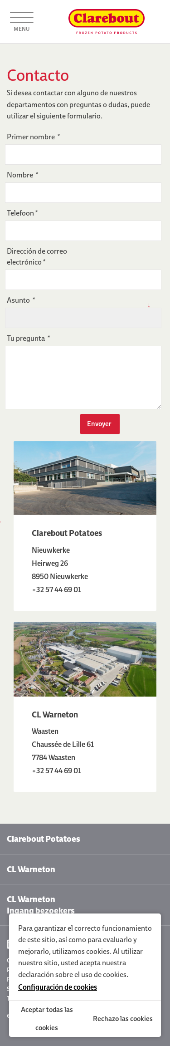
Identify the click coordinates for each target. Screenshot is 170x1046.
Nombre (22, 175)
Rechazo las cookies (123, 1018)
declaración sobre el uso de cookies (72, 974)
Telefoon (22, 213)
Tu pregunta (28, 338)
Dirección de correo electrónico (37, 256)
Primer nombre (33, 137)
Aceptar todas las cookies (47, 1018)
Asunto (20, 300)
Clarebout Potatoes (43, 839)
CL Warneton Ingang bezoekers (41, 905)
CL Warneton (31, 869)
